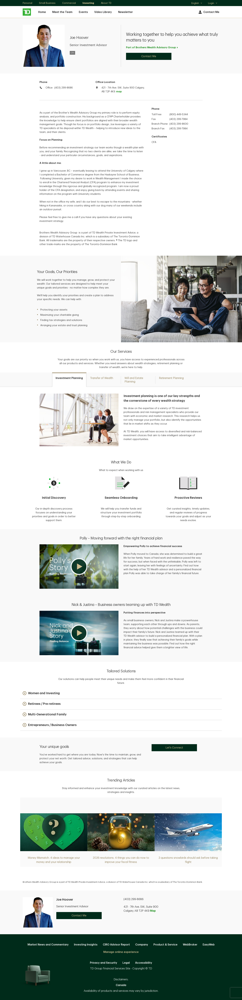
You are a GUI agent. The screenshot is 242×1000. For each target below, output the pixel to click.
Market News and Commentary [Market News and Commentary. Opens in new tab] (48, 944)
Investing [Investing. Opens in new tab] (88, 3)
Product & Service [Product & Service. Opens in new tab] (165, 944)
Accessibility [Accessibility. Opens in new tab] (143, 962)
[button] (78, 566)
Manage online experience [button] (121, 952)
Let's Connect (174, 747)
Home (42, 12)
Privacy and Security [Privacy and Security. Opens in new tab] (103, 962)
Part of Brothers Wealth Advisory (152, 47)
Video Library (103, 12)
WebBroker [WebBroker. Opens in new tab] (190, 944)
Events (83, 12)
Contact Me (208, 12)
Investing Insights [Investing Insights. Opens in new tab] (85, 944)
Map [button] (153, 911)
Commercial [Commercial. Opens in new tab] (69, 3)
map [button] (119, 91)
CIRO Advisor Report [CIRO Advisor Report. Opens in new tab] (116, 944)
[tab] (69, 380)
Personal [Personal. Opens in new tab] (27, 3)
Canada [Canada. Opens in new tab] (121, 985)
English (196, 3)
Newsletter (125, 12)
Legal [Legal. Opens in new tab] (126, 962)
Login (212, 3)
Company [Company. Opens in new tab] (141, 944)
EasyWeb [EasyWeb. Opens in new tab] (209, 944)
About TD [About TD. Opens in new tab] (106, 3)
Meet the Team (62, 12)
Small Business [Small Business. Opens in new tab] (47, 3)
